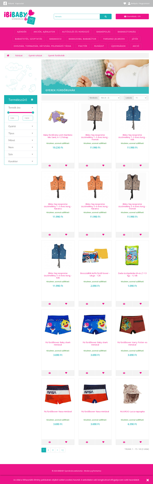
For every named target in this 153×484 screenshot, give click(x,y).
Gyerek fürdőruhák (56, 55)
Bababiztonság (127, 31)
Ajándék (22, 31)
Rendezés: (94, 98)
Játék (135, 39)
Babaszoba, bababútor (82, 39)
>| (62, 450)
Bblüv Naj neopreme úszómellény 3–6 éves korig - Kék (58, 275)
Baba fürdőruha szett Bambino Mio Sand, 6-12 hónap (57, 136)
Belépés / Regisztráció (139, 3)
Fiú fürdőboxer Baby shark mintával (57, 343)
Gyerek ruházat (35, 55)
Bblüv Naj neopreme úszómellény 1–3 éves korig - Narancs (58, 206)
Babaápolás (103, 31)
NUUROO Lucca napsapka (132, 411)
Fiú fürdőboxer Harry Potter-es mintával (132, 343)
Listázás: (129, 98)
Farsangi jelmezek (114, 39)
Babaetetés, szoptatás (28, 39)
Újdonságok (118, 46)
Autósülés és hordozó (75, 31)
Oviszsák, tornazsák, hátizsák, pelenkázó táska (42, 46)
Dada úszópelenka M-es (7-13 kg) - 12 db (132, 274)
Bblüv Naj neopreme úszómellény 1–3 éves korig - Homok (95, 137)
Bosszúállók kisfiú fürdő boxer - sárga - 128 (95, 274)
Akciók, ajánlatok (44, 31)
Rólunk (11, 3)
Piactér (82, 46)
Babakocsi (55, 39)
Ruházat (99, 46)
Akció (136, 46)
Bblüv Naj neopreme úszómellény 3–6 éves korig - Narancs (95, 206)
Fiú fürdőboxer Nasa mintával (58, 411)
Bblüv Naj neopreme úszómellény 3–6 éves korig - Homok (132, 206)
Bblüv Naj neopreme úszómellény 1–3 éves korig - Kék (132, 137)
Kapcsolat (19, 3)
